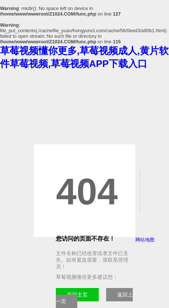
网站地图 (145, 239)
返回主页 (77, 295)
